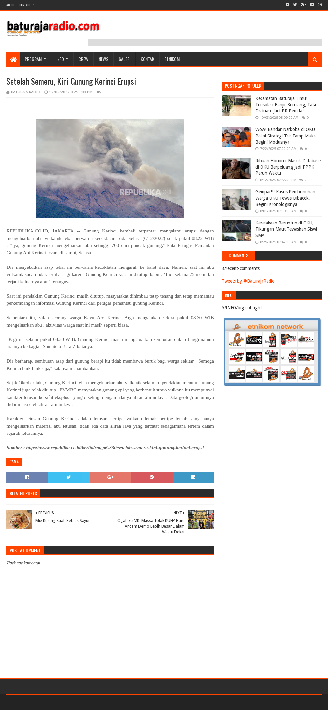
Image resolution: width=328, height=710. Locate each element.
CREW (83, 59)
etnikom (172, 59)
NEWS (103, 59)
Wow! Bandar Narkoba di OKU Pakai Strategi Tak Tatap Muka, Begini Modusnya (286, 136)
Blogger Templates (79, 702)
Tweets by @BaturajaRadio (248, 281)
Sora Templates (42, 702)
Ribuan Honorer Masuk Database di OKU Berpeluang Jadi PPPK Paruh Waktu (288, 167)
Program (33, 59)
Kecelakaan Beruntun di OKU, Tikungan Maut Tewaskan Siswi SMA (286, 229)
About (10, 5)
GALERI (124, 59)
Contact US (26, 5)
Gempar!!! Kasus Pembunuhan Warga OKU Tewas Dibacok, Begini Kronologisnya (285, 198)
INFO (60, 59)
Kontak (147, 59)
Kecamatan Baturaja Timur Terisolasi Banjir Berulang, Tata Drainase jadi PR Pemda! (285, 104)
